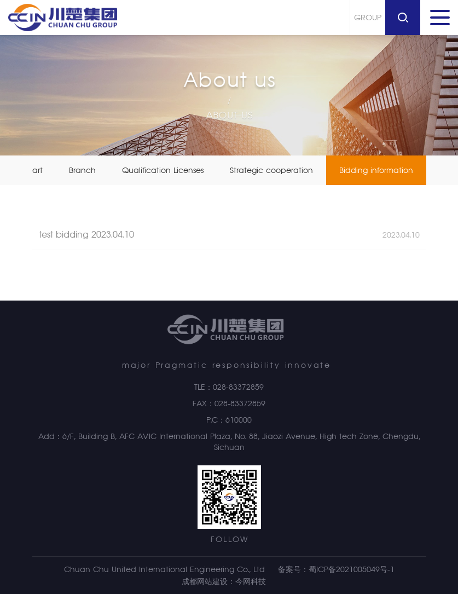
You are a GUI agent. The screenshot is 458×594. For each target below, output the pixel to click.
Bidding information (376, 170)
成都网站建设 (205, 581)
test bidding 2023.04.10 (229, 239)
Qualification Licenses (163, 170)
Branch (82, 170)
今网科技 (250, 581)
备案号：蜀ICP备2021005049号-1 (336, 569)
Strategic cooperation (271, 170)
